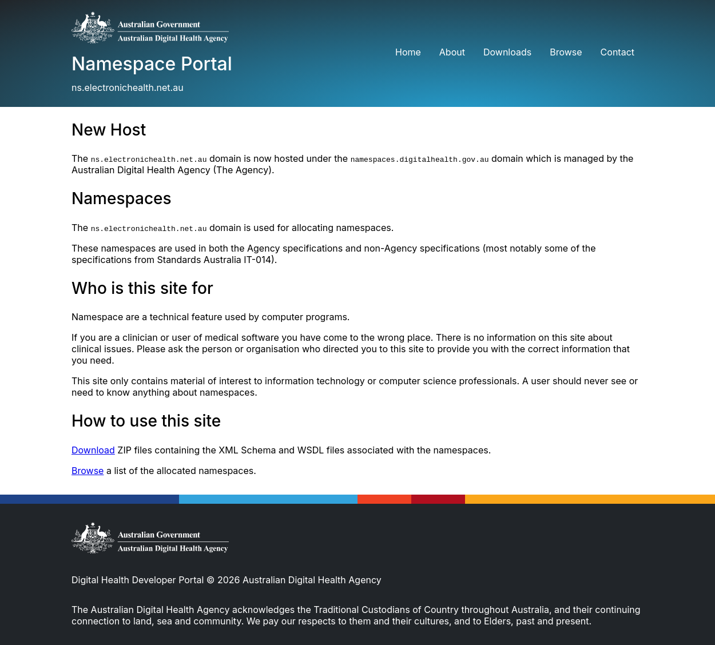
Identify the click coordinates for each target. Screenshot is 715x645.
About (452, 52)
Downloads (507, 52)
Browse (566, 52)
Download (93, 450)
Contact (617, 52)
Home (408, 52)
